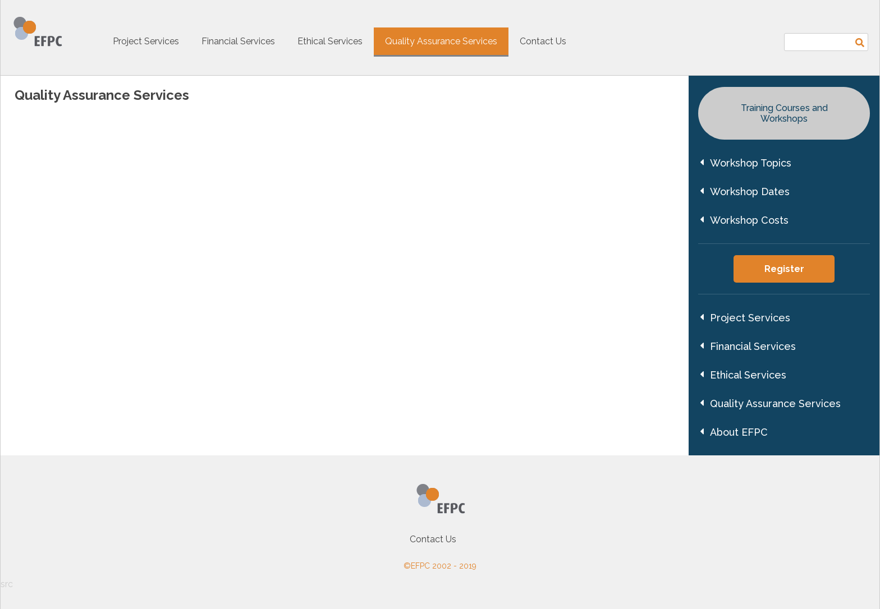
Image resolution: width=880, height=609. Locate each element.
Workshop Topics (745, 163)
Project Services (146, 41)
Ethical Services (330, 41)
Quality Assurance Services (441, 41)
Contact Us (543, 41)
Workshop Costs (744, 220)
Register (784, 269)
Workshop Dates (745, 191)
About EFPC (734, 432)
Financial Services (238, 41)
